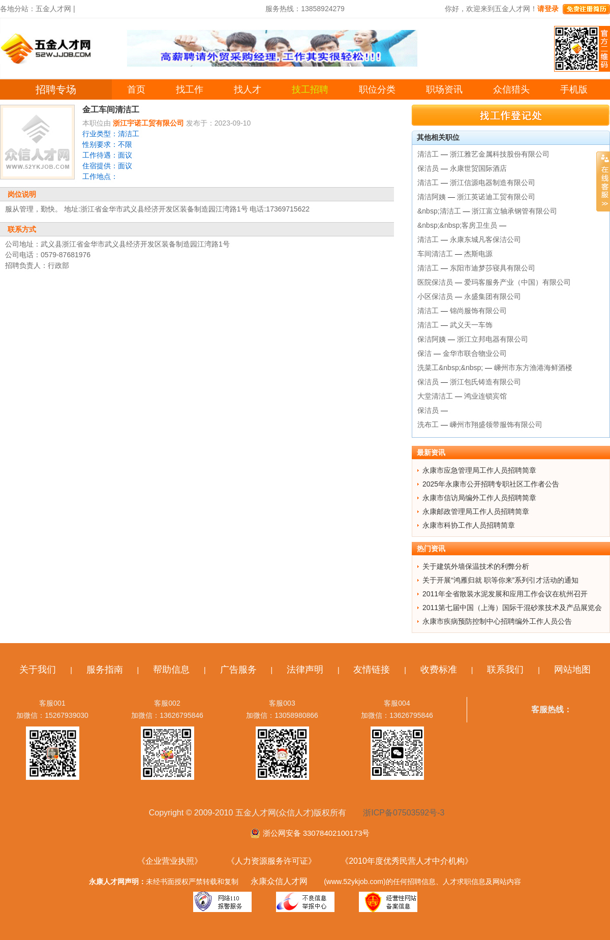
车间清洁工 (435, 254)
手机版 (574, 89)
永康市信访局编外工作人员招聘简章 (479, 498)
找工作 (189, 89)
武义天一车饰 (471, 325)
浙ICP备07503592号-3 (403, 812)
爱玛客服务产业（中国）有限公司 (517, 282)
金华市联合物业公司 (475, 353)
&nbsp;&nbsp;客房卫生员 (457, 225)
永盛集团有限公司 (492, 296)
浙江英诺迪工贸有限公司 (496, 197)
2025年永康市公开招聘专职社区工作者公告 (490, 484)
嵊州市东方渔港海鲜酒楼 (533, 367)
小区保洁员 (435, 296)
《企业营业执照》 (169, 861)
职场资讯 (444, 89)
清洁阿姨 (431, 197)
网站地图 (572, 669)
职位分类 (377, 89)
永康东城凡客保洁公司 (485, 239)
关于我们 (37, 669)
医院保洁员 (435, 282)
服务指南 (104, 669)
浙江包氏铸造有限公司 (485, 382)
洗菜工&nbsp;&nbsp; (450, 367)
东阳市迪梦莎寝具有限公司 (492, 268)
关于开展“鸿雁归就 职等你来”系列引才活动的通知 (500, 580)
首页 (136, 89)
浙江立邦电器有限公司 (492, 339)
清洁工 (428, 154)
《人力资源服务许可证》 (271, 861)
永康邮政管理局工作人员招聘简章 (475, 511)
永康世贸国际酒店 (478, 168)
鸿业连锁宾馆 (485, 396)
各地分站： (18, 9)
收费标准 (438, 669)
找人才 (247, 89)
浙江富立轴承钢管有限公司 (514, 211)
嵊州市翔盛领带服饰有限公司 (496, 424)
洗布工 (428, 424)
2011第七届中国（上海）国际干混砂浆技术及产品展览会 (512, 607)
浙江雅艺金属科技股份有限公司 (500, 154)
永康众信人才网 (279, 881)
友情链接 (371, 669)
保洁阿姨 (431, 339)
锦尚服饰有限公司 (478, 311)
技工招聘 (310, 89)
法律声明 (305, 669)
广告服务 (238, 669)
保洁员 (428, 168)
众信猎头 (511, 89)
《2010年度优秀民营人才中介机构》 (407, 861)
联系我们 (505, 669)
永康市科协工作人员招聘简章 (468, 525)
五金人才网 (53, 9)
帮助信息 (171, 669)
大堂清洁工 (435, 396)
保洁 (424, 353)
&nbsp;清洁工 (439, 211)
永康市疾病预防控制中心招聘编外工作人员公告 (497, 621)
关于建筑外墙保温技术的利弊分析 (475, 566)
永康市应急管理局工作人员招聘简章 (479, 470)
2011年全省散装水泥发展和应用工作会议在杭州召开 (505, 594)
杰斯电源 (478, 254)
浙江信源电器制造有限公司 (492, 182)
